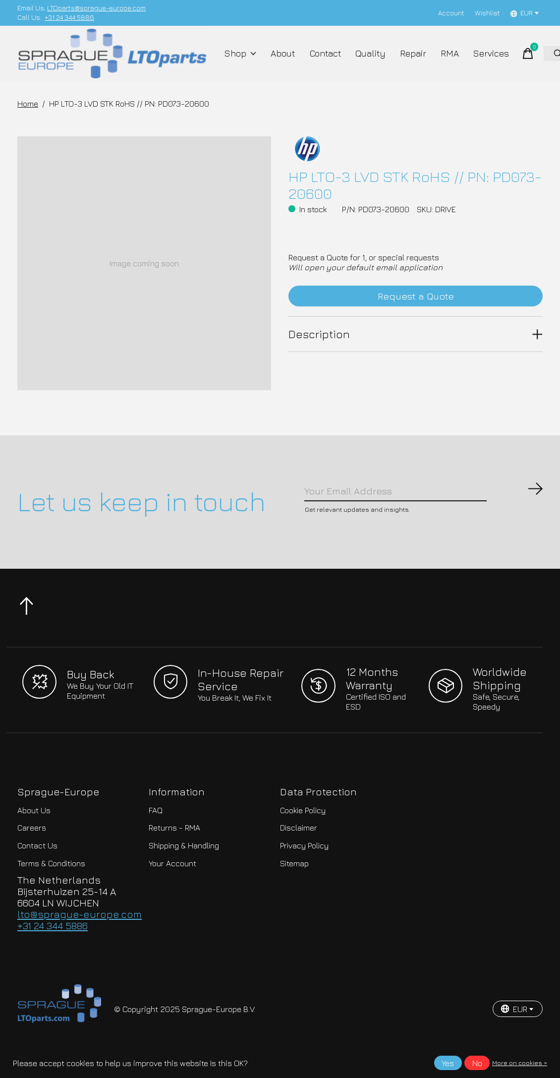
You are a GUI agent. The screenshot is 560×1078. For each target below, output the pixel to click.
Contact (323, 60)
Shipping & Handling (184, 864)
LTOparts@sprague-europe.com (96, 8)
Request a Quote (415, 311)
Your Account (172, 882)
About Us (34, 829)
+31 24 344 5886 (69, 17)
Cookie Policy (303, 829)
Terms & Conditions (51, 882)
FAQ (156, 829)
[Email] (424, 506)
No (477, 1063)
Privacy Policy (304, 864)
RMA (440, 60)
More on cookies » (519, 1063)
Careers (31, 846)
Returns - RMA (174, 846)
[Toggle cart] (515, 60)
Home (27, 117)
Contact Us (37, 864)
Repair (406, 60)
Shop (243, 60)
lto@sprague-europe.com (79, 933)
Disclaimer (298, 846)
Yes (448, 1063)
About (282, 60)
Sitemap (294, 882)
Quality (366, 60)
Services (480, 60)
